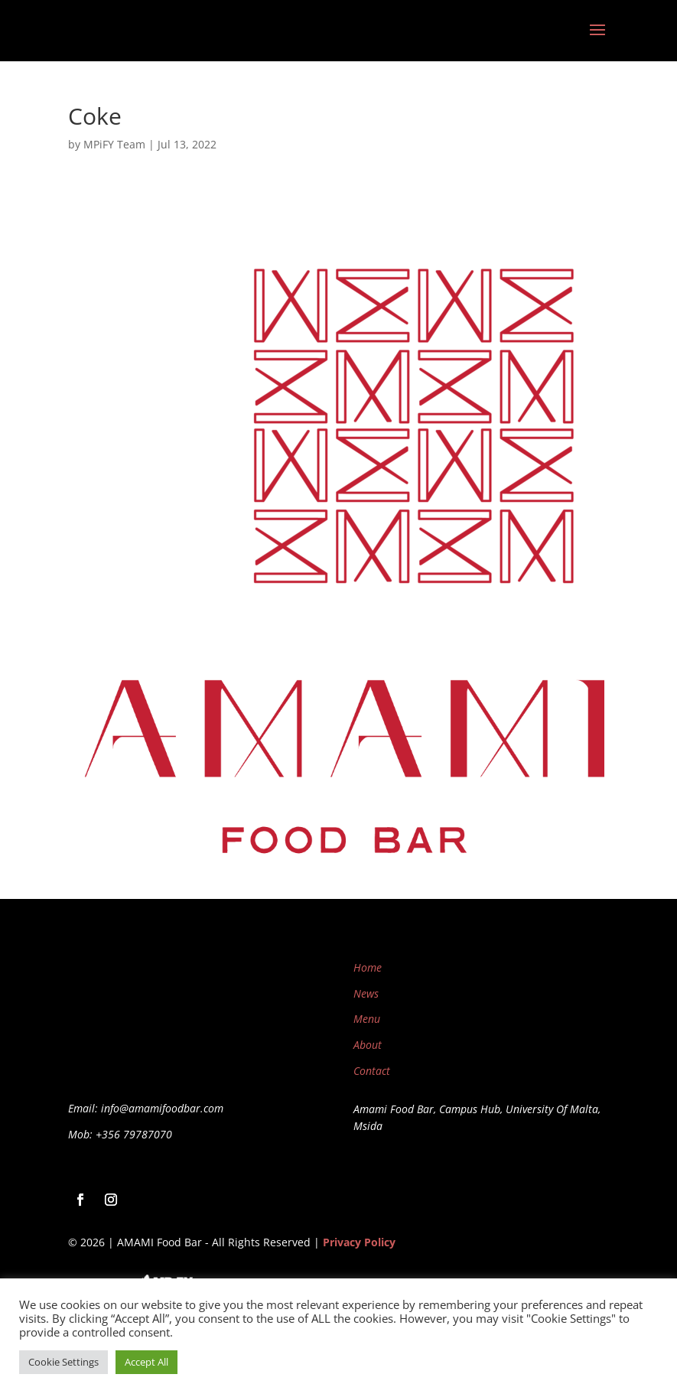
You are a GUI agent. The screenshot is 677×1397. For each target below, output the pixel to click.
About (367, 1044)
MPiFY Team (114, 144)
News (366, 993)
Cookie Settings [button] (63, 1362)
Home (367, 967)
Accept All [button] (146, 1362)
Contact (371, 1070)
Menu (366, 1018)
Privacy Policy (359, 1242)
